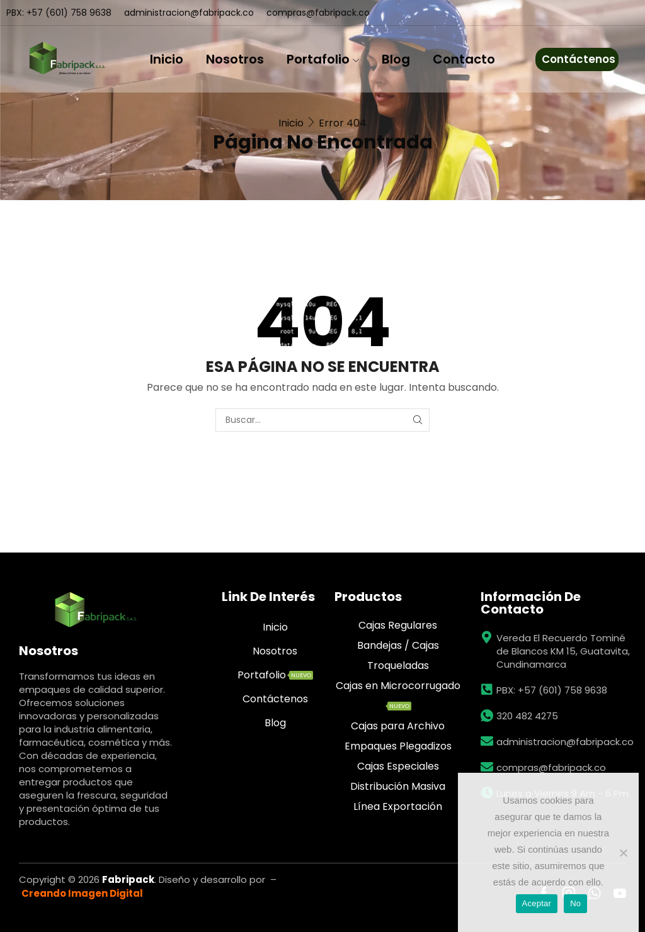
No (575, 903)
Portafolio (323, 59)
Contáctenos (578, 59)
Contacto (464, 59)
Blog (396, 59)
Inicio (166, 59)
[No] (623, 852)
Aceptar (537, 903)
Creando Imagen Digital (82, 893)
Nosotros (235, 59)
